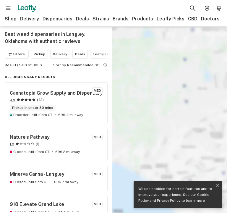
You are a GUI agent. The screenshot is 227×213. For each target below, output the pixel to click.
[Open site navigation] (8, 8)
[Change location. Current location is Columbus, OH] (206, 8)
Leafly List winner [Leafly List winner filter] (108, 54)
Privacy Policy (168, 201)
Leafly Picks (170, 19)
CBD (192, 19)
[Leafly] (27, 8)
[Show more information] (105, 64)
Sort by (59, 65)
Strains (101, 19)
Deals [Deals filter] (80, 54)
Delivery (29, 19)
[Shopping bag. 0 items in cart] (218, 8)
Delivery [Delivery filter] (60, 54)
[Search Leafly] (192, 8)
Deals (82, 19)
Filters (17, 54)
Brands (121, 19)
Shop (11, 19)
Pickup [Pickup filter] (39, 54)
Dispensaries (57, 19)
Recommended (83, 65)
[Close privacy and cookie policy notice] (217, 185)
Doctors (210, 19)
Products (142, 19)
